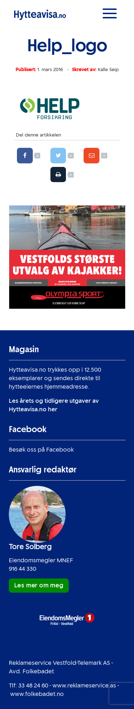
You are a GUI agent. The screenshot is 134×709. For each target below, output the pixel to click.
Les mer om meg (38, 585)
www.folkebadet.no (37, 694)
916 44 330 (22, 568)
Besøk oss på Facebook (41, 449)
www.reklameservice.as (84, 685)
